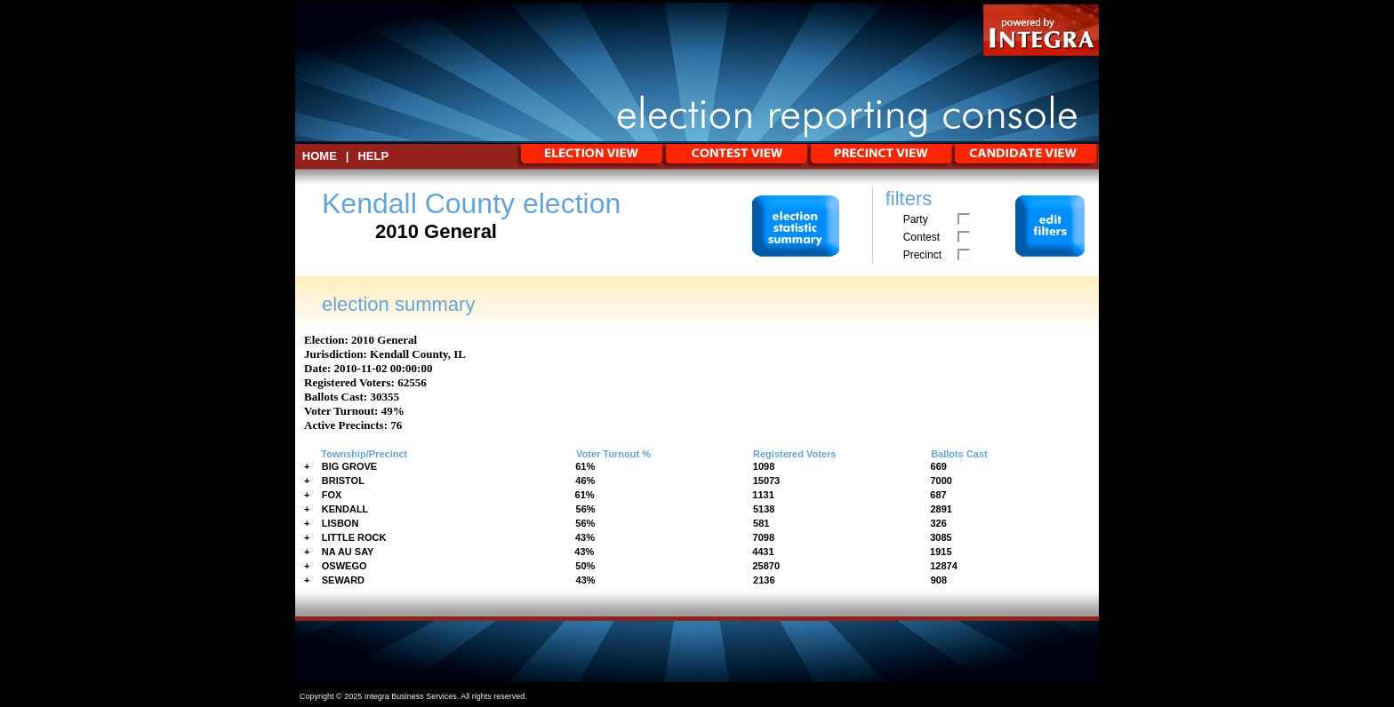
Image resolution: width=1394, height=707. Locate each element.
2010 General (384, 339)
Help (373, 156)
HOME (319, 156)
